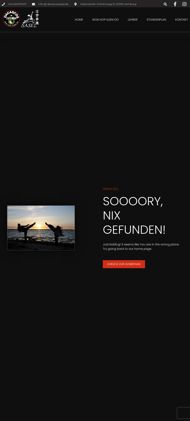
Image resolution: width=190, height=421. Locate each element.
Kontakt (181, 20)
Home (79, 20)
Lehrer (132, 20)
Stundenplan (156, 20)
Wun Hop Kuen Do (105, 20)
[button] (165, 4)
